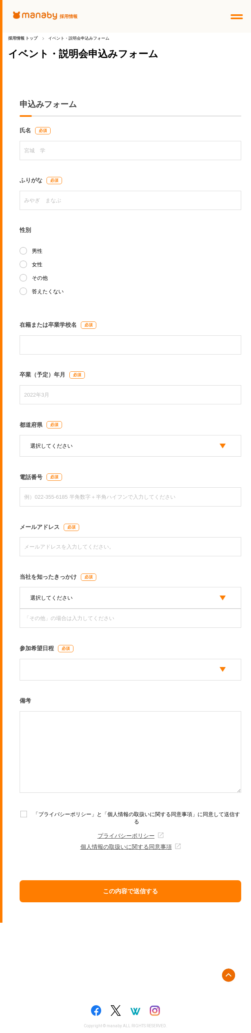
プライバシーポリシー (126, 835)
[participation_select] (130, 669)
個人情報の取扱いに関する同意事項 (126, 846)
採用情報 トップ (23, 38)
